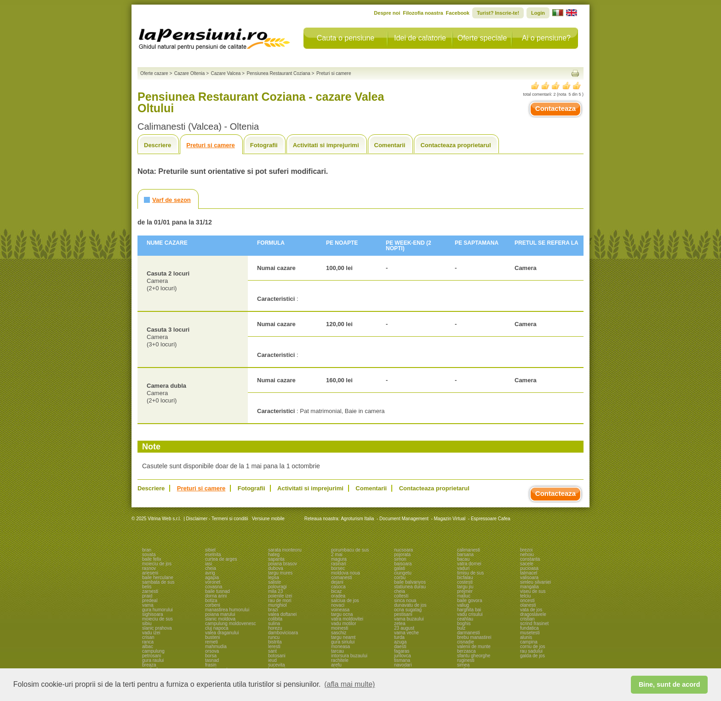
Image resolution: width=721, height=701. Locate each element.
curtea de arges (221, 559)
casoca (338, 586)
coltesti (401, 595)
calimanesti (468, 549)
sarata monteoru (285, 549)
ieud (272, 660)
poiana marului (220, 614)
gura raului (153, 660)
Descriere (157, 145)
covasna (213, 586)
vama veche (406, 632)
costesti (465, 582)
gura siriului (343, 641)
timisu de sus (470, 572)
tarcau (337, 651)
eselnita (213, 554)
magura (339, 559)
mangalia (529, 586)
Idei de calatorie (420, 38)
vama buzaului (408, 618)
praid (147, 595)
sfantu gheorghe (473, 655)
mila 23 (275, 591)
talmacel (528, 572)
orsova (212, 651)
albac (147, 646)
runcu (274, 637)
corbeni (212, 605)
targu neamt (343, 637)
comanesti (341, 577)
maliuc (463, 595)
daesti (400, 646)
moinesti (339, 628)
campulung (153, 651)
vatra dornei (469, 563)
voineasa (340, 609)
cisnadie (465, 641)
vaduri (463, 568)
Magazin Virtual (450, 518)
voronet (212, 582)
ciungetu (403, 572)
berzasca (466, 651)
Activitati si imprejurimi (326, 145)
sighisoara (152, 614)
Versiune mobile (268, 518)
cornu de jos (532, 646)
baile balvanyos (410, 582)
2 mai (336, 554)
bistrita (274, 641)
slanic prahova (157, 628)
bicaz (336, 591)
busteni (212, 637)
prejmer (465, 591)
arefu (336, 664)
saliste (274, 582)
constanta (530, 559)
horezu (275, 628)
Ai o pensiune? (546, 38)
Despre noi (387, 13)
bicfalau (465, 577)
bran (146, 549)
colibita (275, 618)
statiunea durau (410, 586)
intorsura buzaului (349, 655)
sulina (274, 623)
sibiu (147, 623)
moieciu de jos (157, 563)
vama (147, 605)
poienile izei (280, 595)
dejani (337, 582)
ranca (148, 641)
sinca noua (405, 600)
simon (400, 559)
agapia (212, 577)
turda (399, 637)
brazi (273, 609)
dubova (275, 568)
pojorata (402, 554)
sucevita (276, 664)
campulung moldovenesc (230, 623)
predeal (149, 600)
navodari (403, 664)
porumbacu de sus (350, 549)
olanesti (528, 605)
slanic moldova (220, 618)
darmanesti (468, 632)
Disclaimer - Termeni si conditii (217, 518)
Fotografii (264, 145)
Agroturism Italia (357, 518)
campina (529, 641)
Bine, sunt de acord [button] (669, 684)
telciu (525, 595)
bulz (461, 628)
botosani (277, 655)
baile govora (469, 600)
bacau (463, 559)
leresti (274, 646)
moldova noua (345, 572)
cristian (527, 618)
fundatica (529, 628)
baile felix (151, 559)
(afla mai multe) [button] (349, 684)
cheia (210, 568)
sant (272, 651)
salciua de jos (345, 600)
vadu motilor (343, 623)
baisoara (403, 563)
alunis (526, 637)
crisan (148, 637)
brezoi (526, 549)
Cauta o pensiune (345, 38)
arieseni (150, 572)
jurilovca (402, 655)
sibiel (210, 549)
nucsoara (403, 549)
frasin (210, 664)
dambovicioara (283, 632)
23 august (404, 628)
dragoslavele (533, 614)
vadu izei (151, 632)
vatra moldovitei (347, 618)
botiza (211, 600)
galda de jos (532, 655)
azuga (400, 641)
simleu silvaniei (535, 582)
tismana (402, 660)
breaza (149, 664)
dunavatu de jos (410, 605)
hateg (274, 554)
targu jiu (465, 586)
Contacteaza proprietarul (455, 145)
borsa (211, 655)
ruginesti (466, 660)
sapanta (276, 559)
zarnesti (150, 591)
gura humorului (157, 609)
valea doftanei (282, 614)
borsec (338, 568)
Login (538, 13)
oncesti (527, 600)
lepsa (273, 577)
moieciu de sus (157, 618)
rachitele (340, 660)
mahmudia (216, 646)
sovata (148, 554)
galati (399, 568)
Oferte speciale (482, 38)
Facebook (457, 13)
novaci (337, 605)
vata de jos (531, 609)
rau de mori (280, 600)
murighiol (277, 605)
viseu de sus (533, 591)
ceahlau (465, 618)
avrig (210, 572)
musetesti (530, 632)
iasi (208, 563)
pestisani (403, 614)
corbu (400, 577)
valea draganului (222, 632)
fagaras (401, 651)
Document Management (404, 518)
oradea (338, 595)
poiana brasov (282, 563)
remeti (211, 641)
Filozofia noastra (423, 13)
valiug (463, 605)
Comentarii (390, 145)
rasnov (149, 568)
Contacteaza (555, 108)
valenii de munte (474, 646)
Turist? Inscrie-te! (498, 13)
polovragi (277, 586)
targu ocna (342, 614)
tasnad (212, 660)
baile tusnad (217, 591)
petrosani (151, 655)
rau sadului (531, 651)
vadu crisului (470, 614)
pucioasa (529, 568)
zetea (399, 623)
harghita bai (469, 609)
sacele (526, 563)
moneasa (340, 646)
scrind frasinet (534, 623)
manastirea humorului (227, 609)
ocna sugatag (408, 609)
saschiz (338, 632)
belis (147, 586)
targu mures (280, 572)
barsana (465, 554)
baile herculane (157, 577)
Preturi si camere (210, 145)
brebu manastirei (474, 637)
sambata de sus (158, 582)
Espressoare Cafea (490, 518)
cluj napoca (217, 628)
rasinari (338, 563)
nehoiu (527, 554)
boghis (463, 623)
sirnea (463, 664)
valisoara (529, 577)
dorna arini (216, 595)
